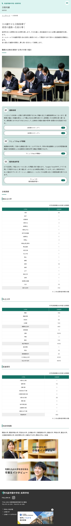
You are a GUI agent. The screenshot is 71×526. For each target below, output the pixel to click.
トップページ (6, 15)
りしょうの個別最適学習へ (34, 180)
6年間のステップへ (33, 128)
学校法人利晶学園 (8, 509)
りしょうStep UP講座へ (33, 153)
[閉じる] (52, 510)
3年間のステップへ (33, 133)
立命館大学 (7, 512)
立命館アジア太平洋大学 (10, 514)
